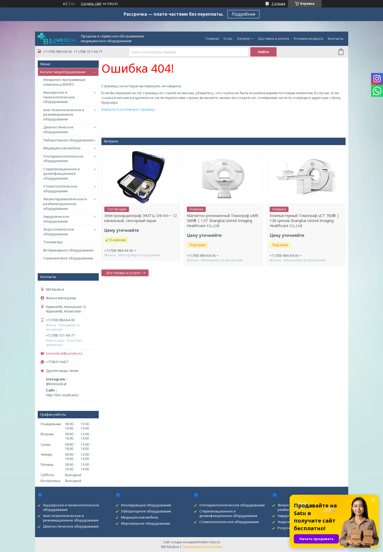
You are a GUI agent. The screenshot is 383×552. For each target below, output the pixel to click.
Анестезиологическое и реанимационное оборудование (63, 114)
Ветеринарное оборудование (68, 250)
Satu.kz (214, 542)
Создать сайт (91, 4)
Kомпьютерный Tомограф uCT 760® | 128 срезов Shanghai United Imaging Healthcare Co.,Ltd (304, 220)
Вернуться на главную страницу (128, 109)
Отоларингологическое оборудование (63, 158)
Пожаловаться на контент (202, 547)
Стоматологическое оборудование (60, 188)
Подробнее (243, 14)
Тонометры (53, 242)
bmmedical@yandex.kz (64, 353)
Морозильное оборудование (145, 523)
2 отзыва (278, 3)
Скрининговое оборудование (68, 258)
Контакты (335, 38)
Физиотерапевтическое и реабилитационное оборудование (65, 204)
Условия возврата (308, 38)
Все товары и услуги (123, 272)
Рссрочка (286, 527)
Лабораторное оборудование (68, 140)
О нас (228, 38)
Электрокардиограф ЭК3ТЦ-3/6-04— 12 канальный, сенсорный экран (140, 218)
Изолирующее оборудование (146, 505)
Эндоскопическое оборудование (58, 231)
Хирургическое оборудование (56, 219)
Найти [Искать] (263, 52)
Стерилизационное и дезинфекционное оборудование (61, 174)
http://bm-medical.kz (62, 395)
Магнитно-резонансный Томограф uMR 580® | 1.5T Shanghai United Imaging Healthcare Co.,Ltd (222, 220)
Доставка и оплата (273, 38)
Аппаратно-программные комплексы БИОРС (64, 82)
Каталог (243, 38)
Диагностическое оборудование (58, 129)
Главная (212, 38)
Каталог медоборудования (62, 71)
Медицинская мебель (62, 148)
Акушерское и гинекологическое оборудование (59, 97)
